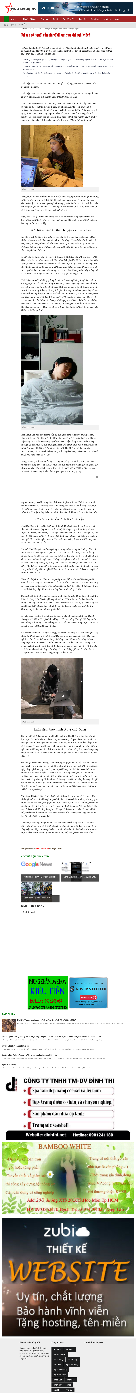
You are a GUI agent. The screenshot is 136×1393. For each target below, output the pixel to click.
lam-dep (57, 1344)
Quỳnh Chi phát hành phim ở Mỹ (15, 1025)
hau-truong (72, 1339)
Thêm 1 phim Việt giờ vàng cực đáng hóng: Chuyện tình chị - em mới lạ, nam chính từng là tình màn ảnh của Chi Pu (51, 1016)
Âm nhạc (15, 19)
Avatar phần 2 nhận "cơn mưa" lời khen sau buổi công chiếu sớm (29, 1034)
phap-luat (58, 1359)
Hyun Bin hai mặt (9, 1044)
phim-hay (58, 1364)
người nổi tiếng (60, 1354)
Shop (117, 19)
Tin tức (56, 19)
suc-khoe (58, 1369)
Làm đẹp (83, 19)
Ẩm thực (107, 19)
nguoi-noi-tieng (60, 1349)
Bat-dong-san (59, 1333)
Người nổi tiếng (30, 19)
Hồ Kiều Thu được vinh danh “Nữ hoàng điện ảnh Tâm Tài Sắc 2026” (46, 999)
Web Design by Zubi (59, 1389)
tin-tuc (56, 1379)
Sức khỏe (95, 19)
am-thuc (69, 1328)
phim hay (70, 1359)
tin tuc (67, 1374)
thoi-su (69, 1369)
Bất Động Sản (69, 19)
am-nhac (57, 1328)
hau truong (58, 1339)
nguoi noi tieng (72, 1344)
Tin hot (57, 1374)
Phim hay (45, 19)
